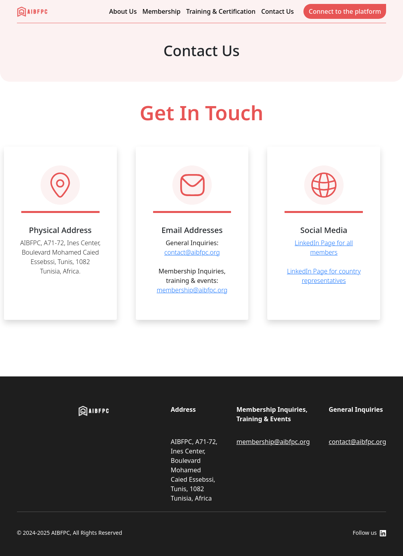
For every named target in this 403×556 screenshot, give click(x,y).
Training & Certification (220, 11)
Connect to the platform (345, 11)
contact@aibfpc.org (192, 252)
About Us (123, 11)
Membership (161, 11)
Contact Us (277, 11)
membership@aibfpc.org (192, 290)
